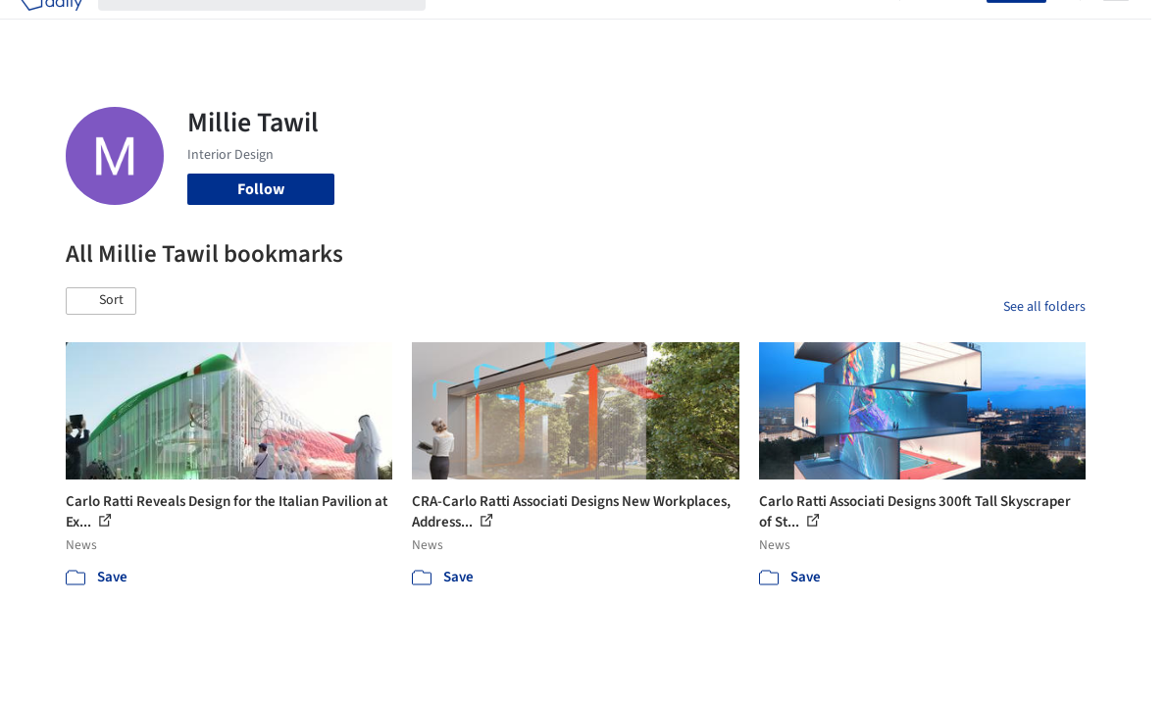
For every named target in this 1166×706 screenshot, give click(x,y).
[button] (101, 301)
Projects (468, 27)
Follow (260, 189)
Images (532, 27)
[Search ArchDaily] (277, 27)
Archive (859, 27)
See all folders (1044, 307)
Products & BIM (619, 27)
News (803, 27)
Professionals (728, 27)
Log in (955, 27)
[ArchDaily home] (51, 27)
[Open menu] (1116, 27)
